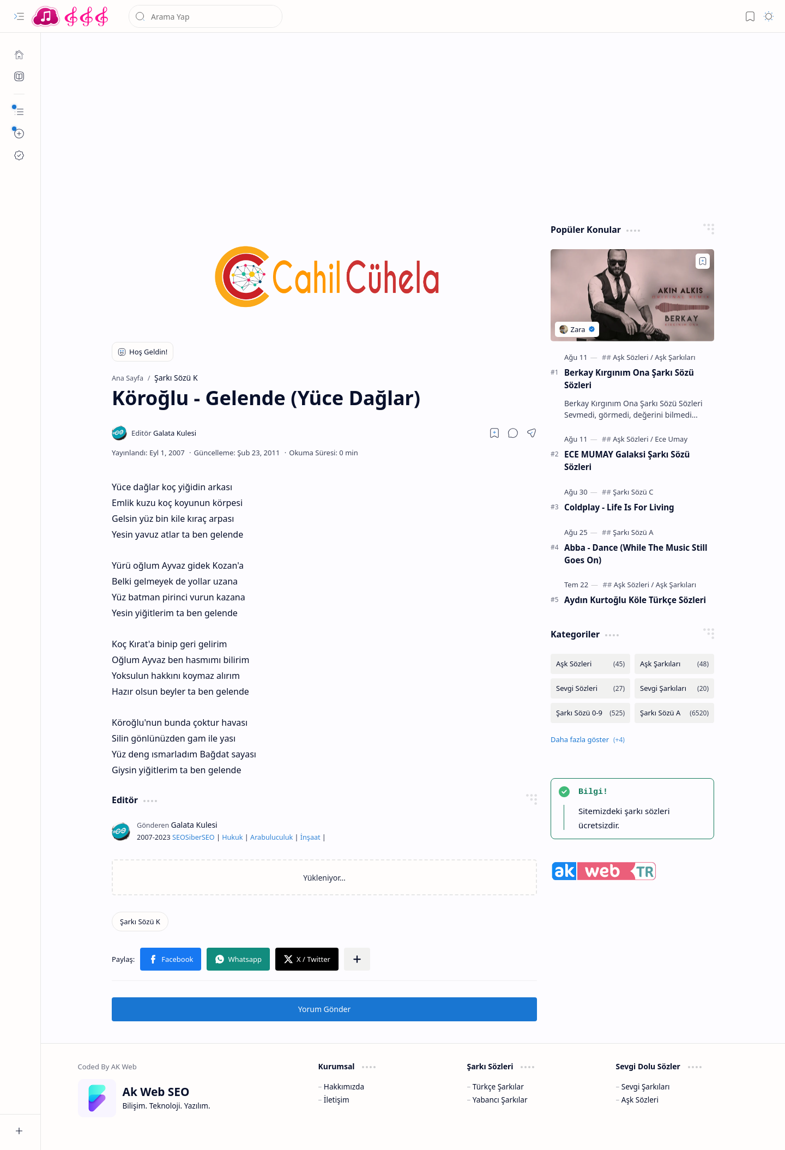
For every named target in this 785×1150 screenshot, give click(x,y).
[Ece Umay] (671, 439)
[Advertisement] (413, 125)
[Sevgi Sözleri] (590, 688)
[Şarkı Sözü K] (140, 921)
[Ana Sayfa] (19, 54)
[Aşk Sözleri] (633, 357)
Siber (193, 837)
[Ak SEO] (19, 76)
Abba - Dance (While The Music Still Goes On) (636, 553)
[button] (19, 16)
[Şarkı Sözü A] (633, 532)
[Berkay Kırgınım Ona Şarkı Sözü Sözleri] (632, 295)
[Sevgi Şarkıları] (674, 688)
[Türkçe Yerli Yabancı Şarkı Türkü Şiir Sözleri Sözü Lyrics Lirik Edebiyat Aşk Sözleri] (71, 16)
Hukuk (232, 837)
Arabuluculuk (271, 837)
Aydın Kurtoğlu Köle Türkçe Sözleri (635, 599)
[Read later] (494, 433)
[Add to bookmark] (703, 261)
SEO (178, 837)
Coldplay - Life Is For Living (619, 507)
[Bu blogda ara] (205, 16)
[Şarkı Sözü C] (633, 492)
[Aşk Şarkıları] (675, 357)
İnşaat (310, 837)
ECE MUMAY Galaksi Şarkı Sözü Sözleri (627, 460)
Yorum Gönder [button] (324, 1009)
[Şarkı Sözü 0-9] (590, 713)
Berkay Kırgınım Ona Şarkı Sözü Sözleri (629, 378)
